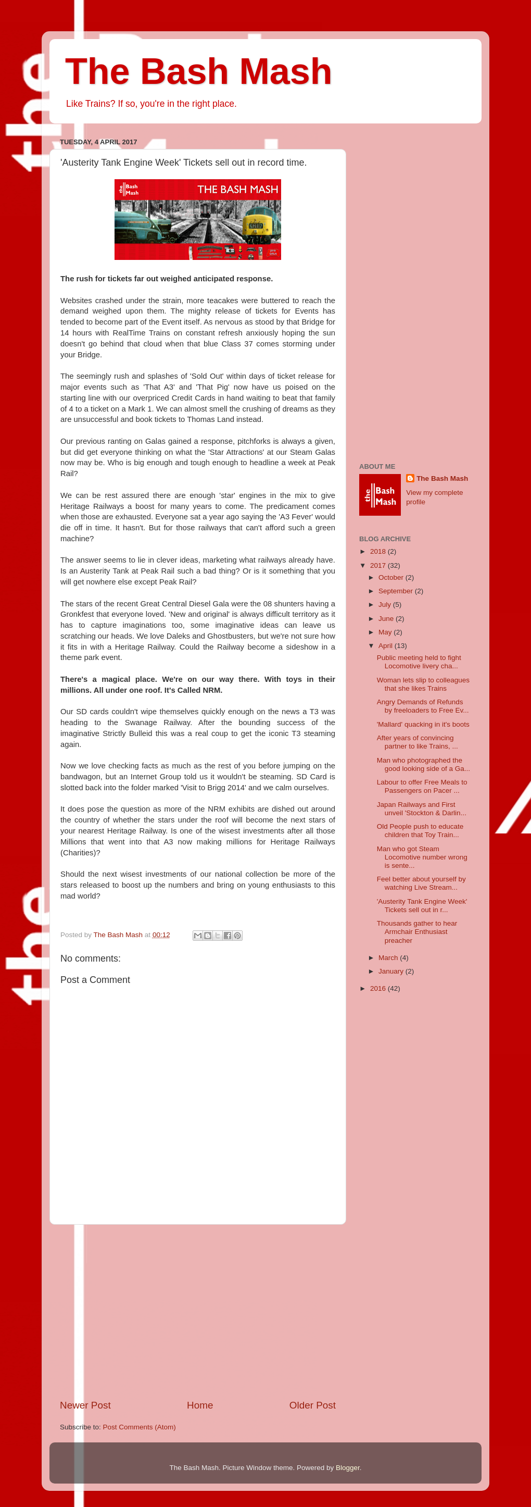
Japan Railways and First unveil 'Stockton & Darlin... (421, 809)
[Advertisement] (198, 1312)
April (386, 646)
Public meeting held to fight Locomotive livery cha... (419, 662)
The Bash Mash (198, 71)
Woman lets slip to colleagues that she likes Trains (423, 684)
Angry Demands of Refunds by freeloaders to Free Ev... (423, 706)
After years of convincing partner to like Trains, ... (417, 742)
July (385, 604)
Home (200, 1405)
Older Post (312, 1405)
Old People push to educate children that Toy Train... (420, 831)
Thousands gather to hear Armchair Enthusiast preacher (417, 931)
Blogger (348, 1468)
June (387, 618)
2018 (379, 551)
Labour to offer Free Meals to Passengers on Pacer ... (422, 786)
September (396, 591)
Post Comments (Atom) (139, 1427)
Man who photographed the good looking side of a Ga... (423, 764)
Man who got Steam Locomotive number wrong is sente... (422, 857)
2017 (379, 565)
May (386, 632)
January (392, 971)
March (389, 958)
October (392, 577)
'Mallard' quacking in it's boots (423, 724)
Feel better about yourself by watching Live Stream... (421, 883)
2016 (379, 988)
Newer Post (85, 1405)
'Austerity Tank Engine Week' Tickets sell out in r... (422, 906)
